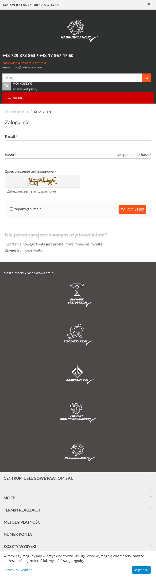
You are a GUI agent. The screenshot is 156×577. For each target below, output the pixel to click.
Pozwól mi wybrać (17, 570)
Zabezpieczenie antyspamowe (29, 171)
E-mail (10, 136)
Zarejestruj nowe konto (23, 250)
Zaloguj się (132, 209)
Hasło (9, 154)
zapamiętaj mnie (26, 209)
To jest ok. (141, 570)
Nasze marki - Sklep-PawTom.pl (29, 273)
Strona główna (17, 111)
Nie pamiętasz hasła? (134, 154)
